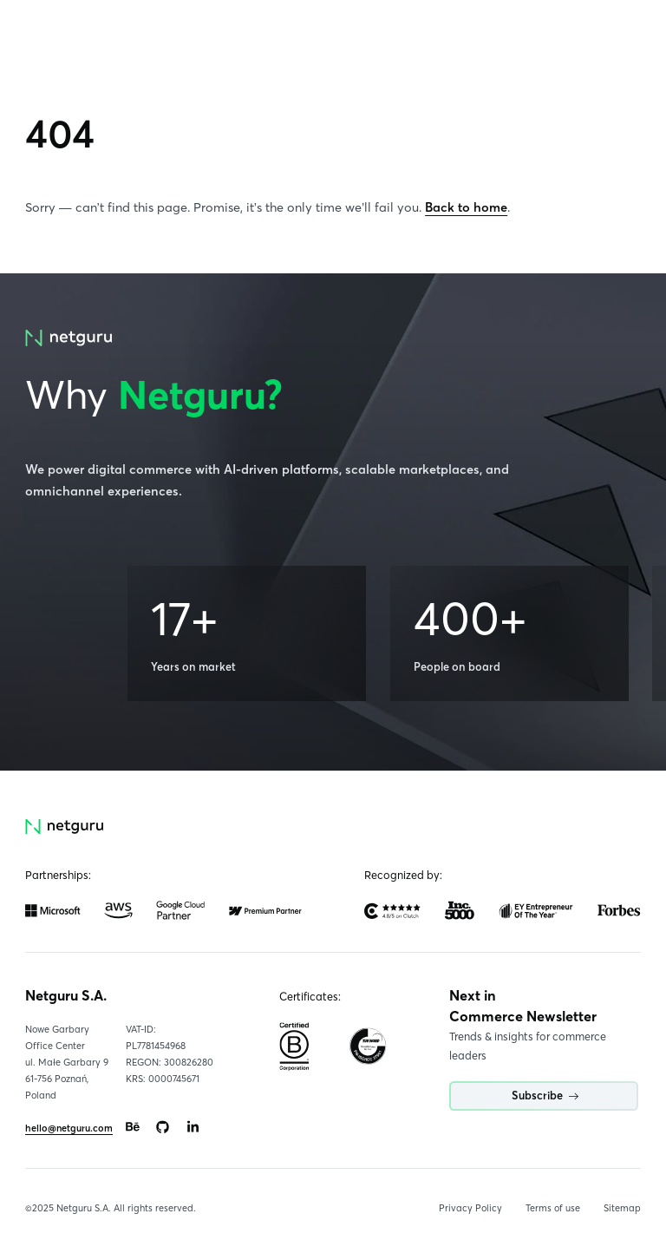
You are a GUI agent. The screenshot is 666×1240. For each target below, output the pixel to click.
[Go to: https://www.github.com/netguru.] (163, 1127)
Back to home (466, 207)
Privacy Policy (470, 1208)
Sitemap (622, 1208)
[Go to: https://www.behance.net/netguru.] (132, 1127)
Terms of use (553, 1208)
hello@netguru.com (69, 1128)
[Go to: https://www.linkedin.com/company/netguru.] (192, 1127)
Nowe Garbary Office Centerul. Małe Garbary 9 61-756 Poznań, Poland (66, 1062)
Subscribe (545, 1095)
